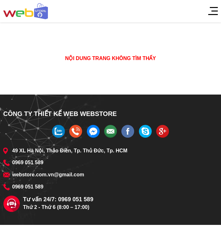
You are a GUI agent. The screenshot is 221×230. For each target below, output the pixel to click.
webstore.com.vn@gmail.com (48, 174)
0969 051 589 (27, 162)
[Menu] (210, 11)
